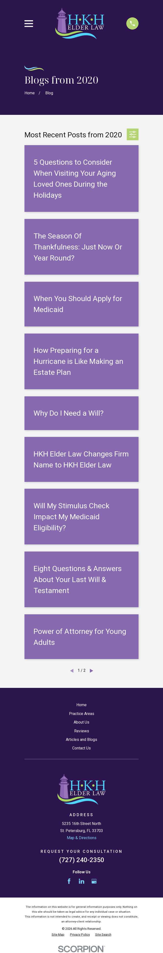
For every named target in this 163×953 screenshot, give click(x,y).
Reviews (81, 731)
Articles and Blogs (81, 739)
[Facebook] (69, 881)
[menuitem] (58, 935)
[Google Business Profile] (94, 881)
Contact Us (81, 748)
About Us (81, 722)
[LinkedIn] (81, 881)
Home (81, 705)
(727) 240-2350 (81, 860)
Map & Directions (81, 837)
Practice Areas (81, 713)
